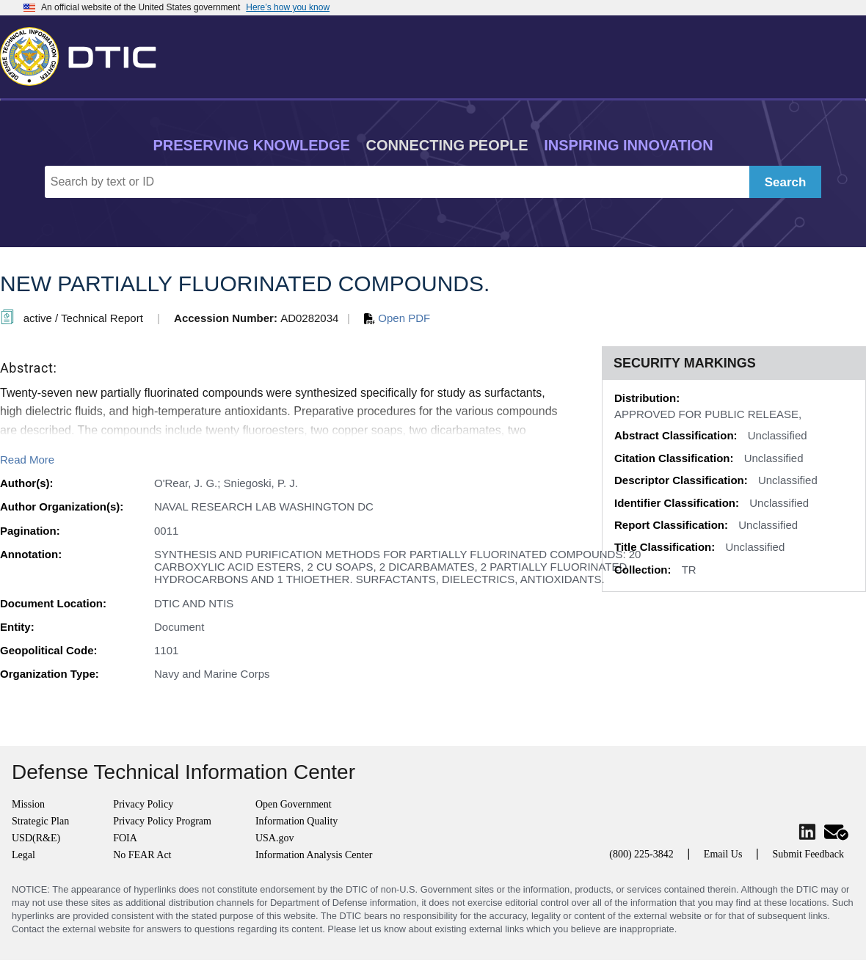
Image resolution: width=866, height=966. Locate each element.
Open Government (293, 804)
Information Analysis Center (313, 854)
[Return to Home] (84, 53)
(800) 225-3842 (641, 854)
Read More (27, 459)
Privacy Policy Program (162, 821)
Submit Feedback (808, 854)
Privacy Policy (143, 804)
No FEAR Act (142, 854)
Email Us (723, 854)
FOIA (125, 838)
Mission (28, 804)
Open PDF (397, 318)
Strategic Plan (40, 821)
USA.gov (274, 838)
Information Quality (296, 821)
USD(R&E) (36, 838)
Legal (23, 854)
